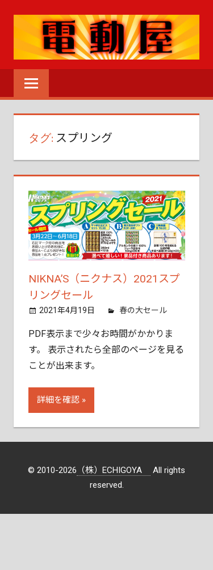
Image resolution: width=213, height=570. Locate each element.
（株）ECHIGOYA (114, 470)
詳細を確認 (58, 399)
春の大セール (143, 309)
